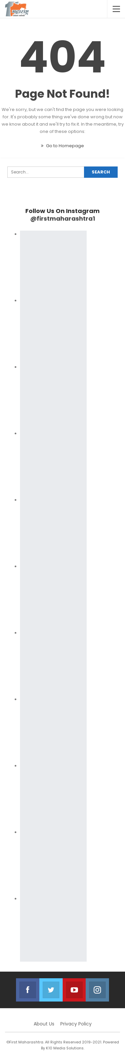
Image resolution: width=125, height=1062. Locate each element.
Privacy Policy (76, 1023)
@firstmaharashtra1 (62, 218)
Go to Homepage (62, 146)
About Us (44, 1023)
